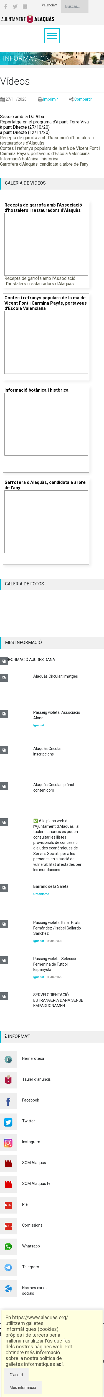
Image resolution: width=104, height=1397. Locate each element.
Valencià (49, 5)
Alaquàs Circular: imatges (55, 676)
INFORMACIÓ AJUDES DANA (30, 659)
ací (59, 1364)
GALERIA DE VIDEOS (25, 183)
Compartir (83, 99)
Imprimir (50, 99)
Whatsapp (31, 1246)
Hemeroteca (33, 1058)
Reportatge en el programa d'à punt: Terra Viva (44, 122)
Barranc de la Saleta (51, 886)
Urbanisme (41, 894)
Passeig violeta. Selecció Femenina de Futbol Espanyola (54, 964)
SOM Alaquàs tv (36, 1183)
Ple (25, 1204)
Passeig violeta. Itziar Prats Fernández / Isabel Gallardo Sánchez (57, 928)
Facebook (30, 1100)
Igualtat (38, 725)
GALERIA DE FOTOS (24, 583)
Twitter (28, 1121)
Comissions (32, 1225)
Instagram (31, 1142)
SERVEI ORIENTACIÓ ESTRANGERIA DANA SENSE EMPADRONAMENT (58, 1000)
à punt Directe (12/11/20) (25, 132)
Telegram (30, 1267)
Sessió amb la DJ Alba (22, 116)
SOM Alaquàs (34, 1162)
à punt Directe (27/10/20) (25, 127)
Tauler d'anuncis (36, 1079)
